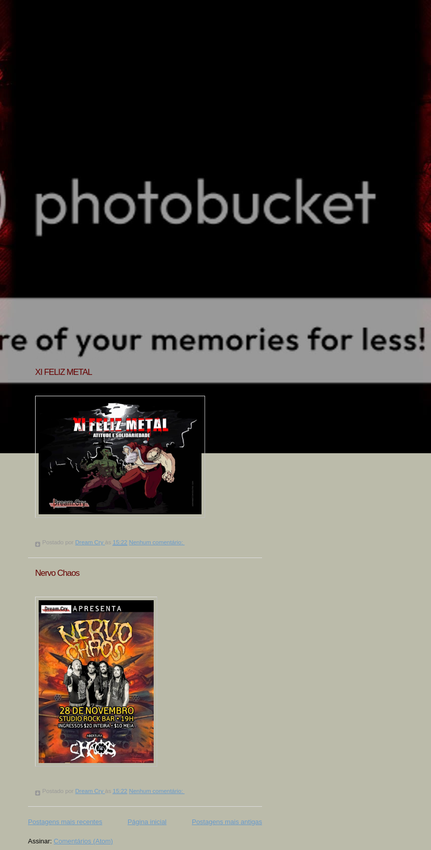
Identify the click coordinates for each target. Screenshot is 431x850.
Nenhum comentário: (156, 542)
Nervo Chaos (57, 573)
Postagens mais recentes (65, 822)
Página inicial (147, 822)
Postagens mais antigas (227, 822)
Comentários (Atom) (83, 841)
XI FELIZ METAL (63, 372)
